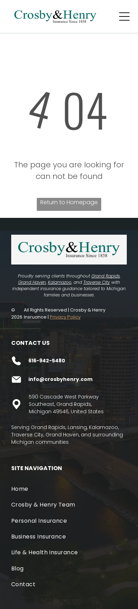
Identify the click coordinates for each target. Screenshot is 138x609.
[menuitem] (69, 489)
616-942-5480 (46, 360)
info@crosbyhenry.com (60, 379)
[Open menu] (124, 16)
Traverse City (96, 282)
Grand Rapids (105, 276)
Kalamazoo (59, 282)
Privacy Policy (65, 317)
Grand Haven (32, 282)
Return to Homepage (69, 202)
